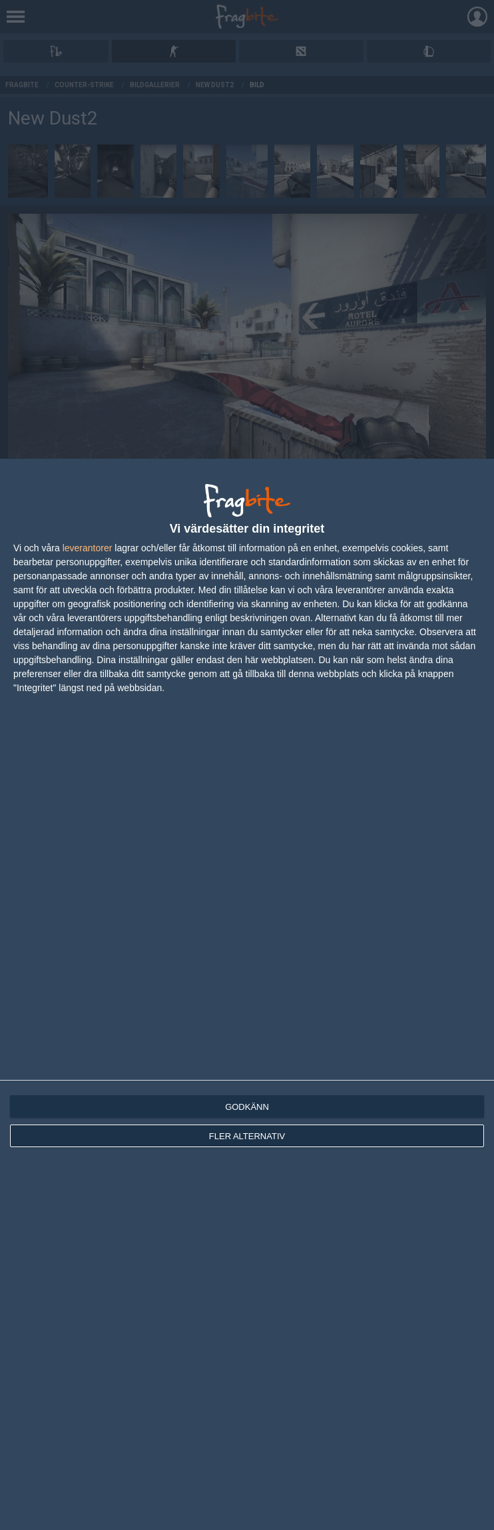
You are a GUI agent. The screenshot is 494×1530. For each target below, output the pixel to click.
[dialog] (247, 994)
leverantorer (88, 548)
